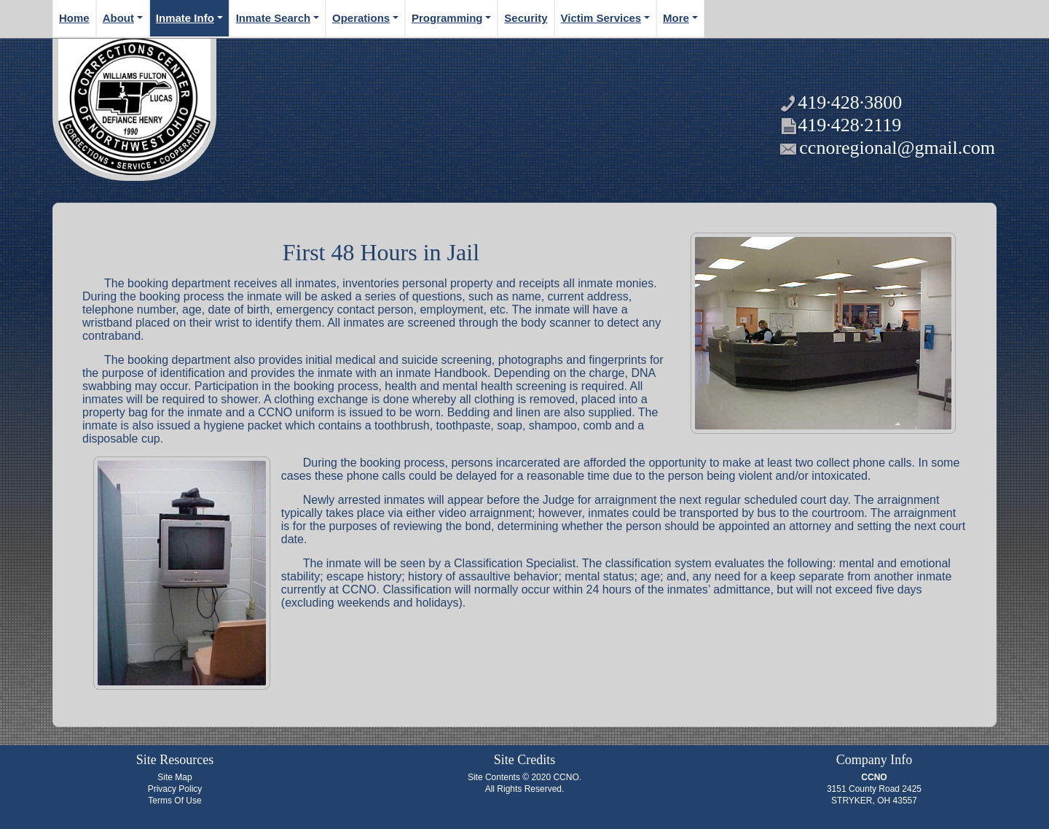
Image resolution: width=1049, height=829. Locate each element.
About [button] (118, 18)
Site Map (174, 777)
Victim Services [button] (601, 18)
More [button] (676, 18)
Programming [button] (447, 18)
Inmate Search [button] (273, 18)
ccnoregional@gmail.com (897, 147)
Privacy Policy (175, 789)
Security (525, 18)
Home (74, 18)
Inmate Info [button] (185, 18)
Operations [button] (361, 18)
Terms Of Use (174, 800)
